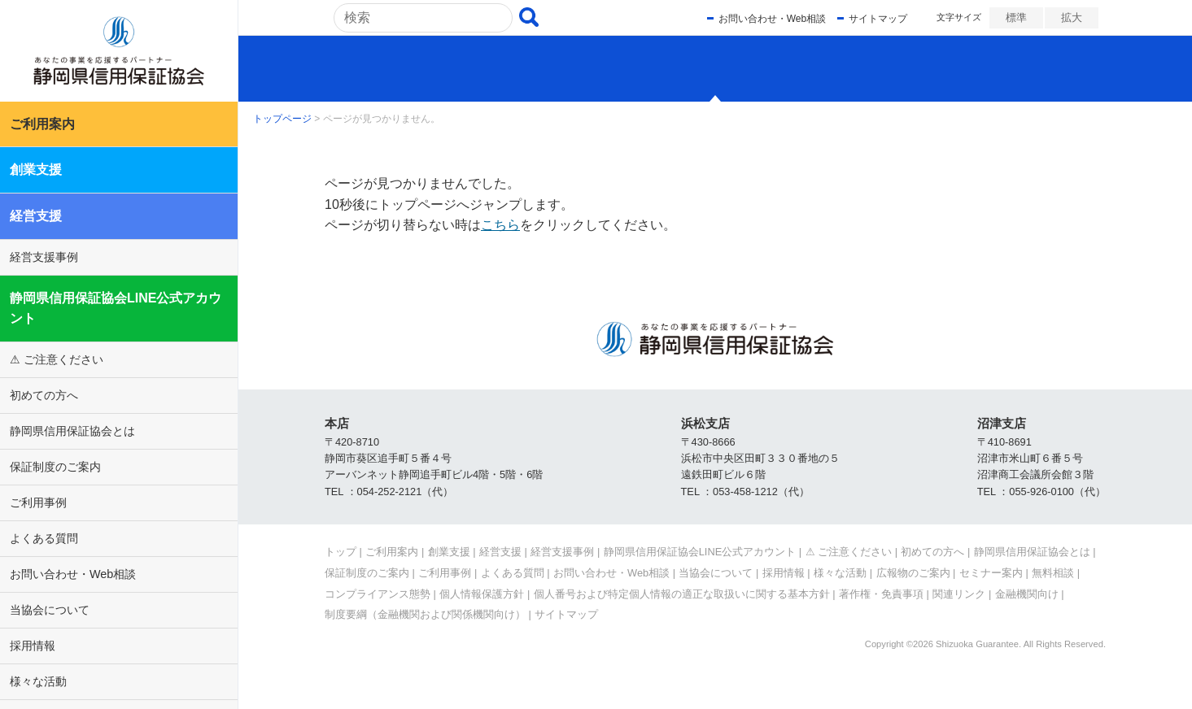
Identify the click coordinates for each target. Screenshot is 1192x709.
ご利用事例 (38, 502)
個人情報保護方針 (481, 594)
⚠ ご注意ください (56, 359)
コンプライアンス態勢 (377, 594)
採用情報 (32, 645)
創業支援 (36, 169)
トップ (340, 552)
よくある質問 (44, 538)
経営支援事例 (44, 256)
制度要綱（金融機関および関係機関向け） (425, 614)
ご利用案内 (42, 124)
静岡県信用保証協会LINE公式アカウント (115, 308)
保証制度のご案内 (55, 466)
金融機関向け (1027, 594)
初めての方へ (44, 395)
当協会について (50, 609)
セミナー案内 (991, 573)
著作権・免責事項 (881, 594)
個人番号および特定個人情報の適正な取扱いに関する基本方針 (682, 594)
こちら (500, 225)
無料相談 (1053, 573)
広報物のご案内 (913, 573)
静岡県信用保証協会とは (72, 430)
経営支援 (36, 216)
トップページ (282, 118)
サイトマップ (877, 18)
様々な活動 (38, 681)
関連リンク (958, 594)
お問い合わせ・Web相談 (73, 574)
